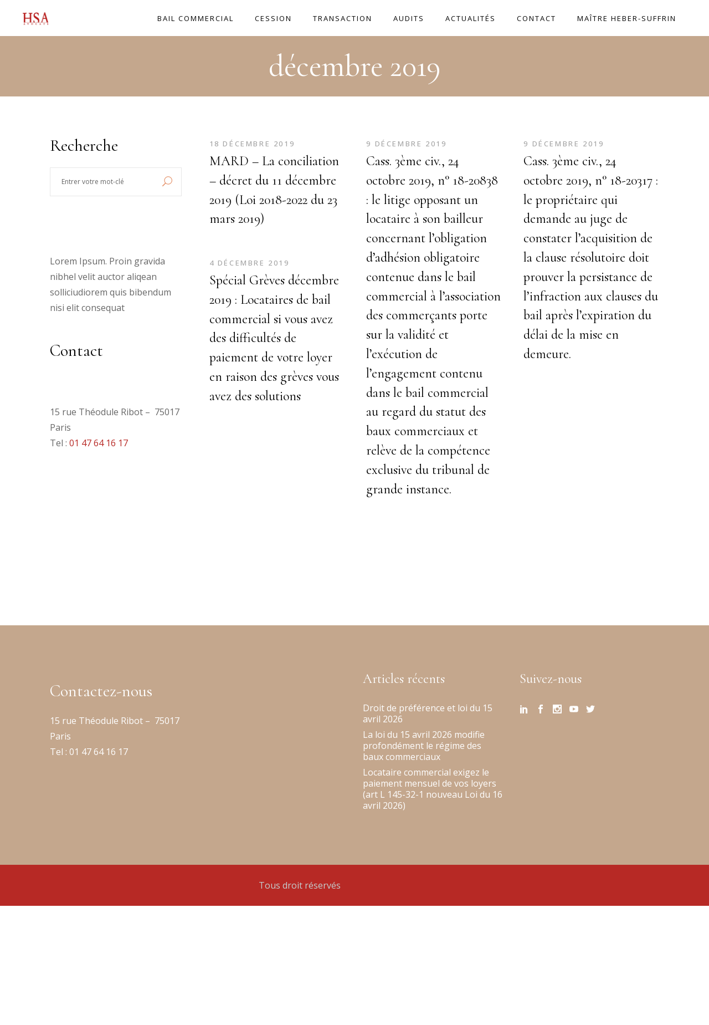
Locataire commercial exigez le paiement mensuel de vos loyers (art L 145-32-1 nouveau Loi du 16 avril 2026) (432, 789)
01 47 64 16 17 (98, 443)
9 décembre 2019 (407, 144)
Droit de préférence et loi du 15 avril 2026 (427, 713)
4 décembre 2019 (249, 263)
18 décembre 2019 (252, 144)
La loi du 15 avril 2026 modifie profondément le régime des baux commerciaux (424, 745)
